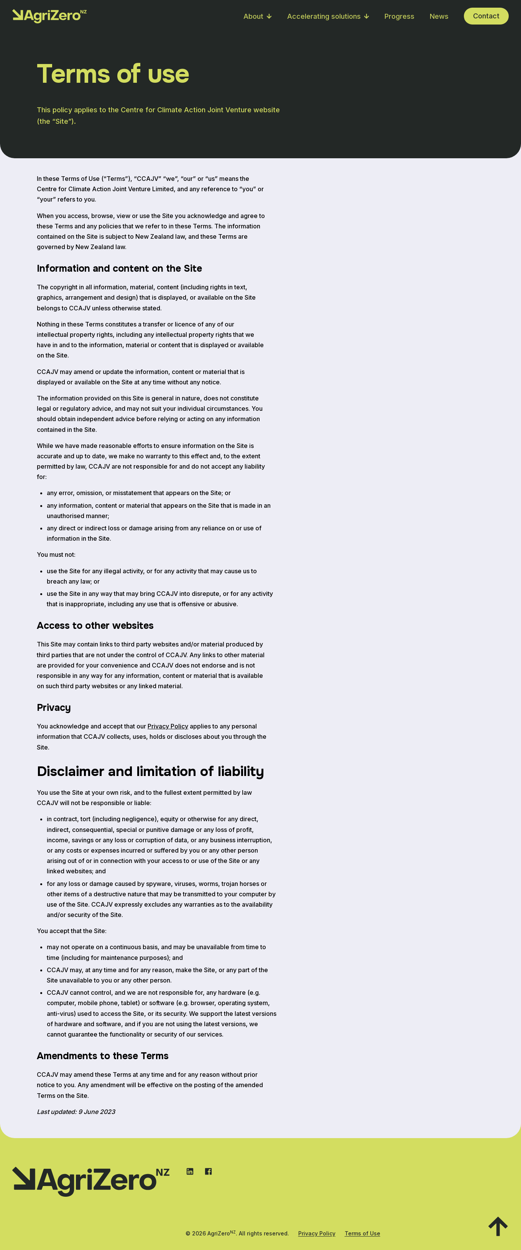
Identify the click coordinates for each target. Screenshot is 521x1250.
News (439, 16)
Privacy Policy (168, 726)
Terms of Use (362, 1233)
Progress (399, 16)
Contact (486, 16)
